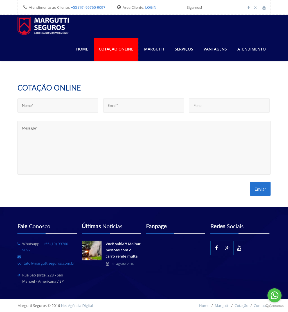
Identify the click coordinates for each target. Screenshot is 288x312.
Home (82, 49)
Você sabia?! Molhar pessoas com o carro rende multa (123, 250)
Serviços (184, 49)
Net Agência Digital (77, 305)
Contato (260, 305)
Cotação (241, 305)
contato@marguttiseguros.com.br (46, 263)
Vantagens (215, 49)
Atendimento (251, 49)
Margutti (154, 49)
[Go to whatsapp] (274, 295)
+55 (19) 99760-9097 (88, 7)
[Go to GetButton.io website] (275, 306)
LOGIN (150, 7)
